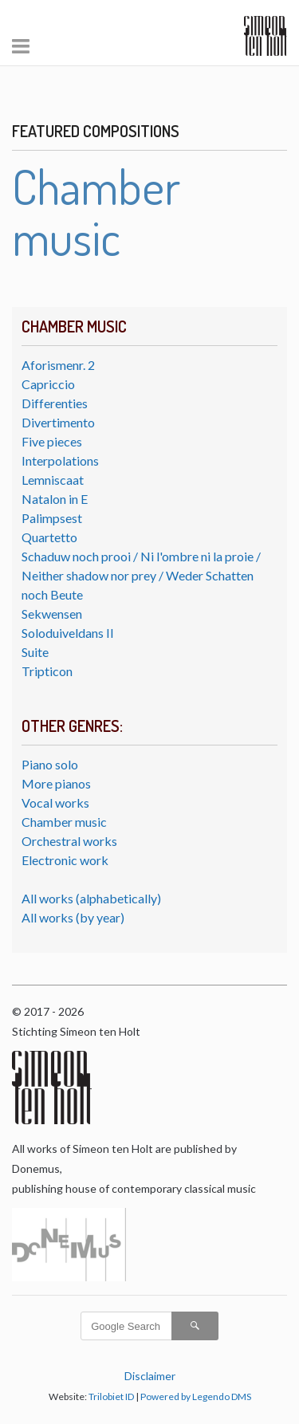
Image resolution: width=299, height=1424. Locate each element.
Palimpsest (52, 517)
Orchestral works (69, 840)
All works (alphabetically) (91, 898)
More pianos (56, 783)
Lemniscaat (53, 479)
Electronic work (65, 859)
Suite (35, 651)
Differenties (55, 403)
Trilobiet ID (111, 1396)
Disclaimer (149, 1376)
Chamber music (64, 821)
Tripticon (47, 671)
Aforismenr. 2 (58, 364)
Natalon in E (55, 498)
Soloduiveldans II (68, 632)
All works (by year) (73, 917)
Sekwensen (52, 613)
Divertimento (58, 422)
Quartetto (49, 537)
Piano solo (50, 764)
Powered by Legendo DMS (195, 1396)
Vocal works (55, 802)
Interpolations (60, 460)
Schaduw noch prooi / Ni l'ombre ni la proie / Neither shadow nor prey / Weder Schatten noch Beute (141, 575)
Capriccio (48, 383)
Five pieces (52, 441)
